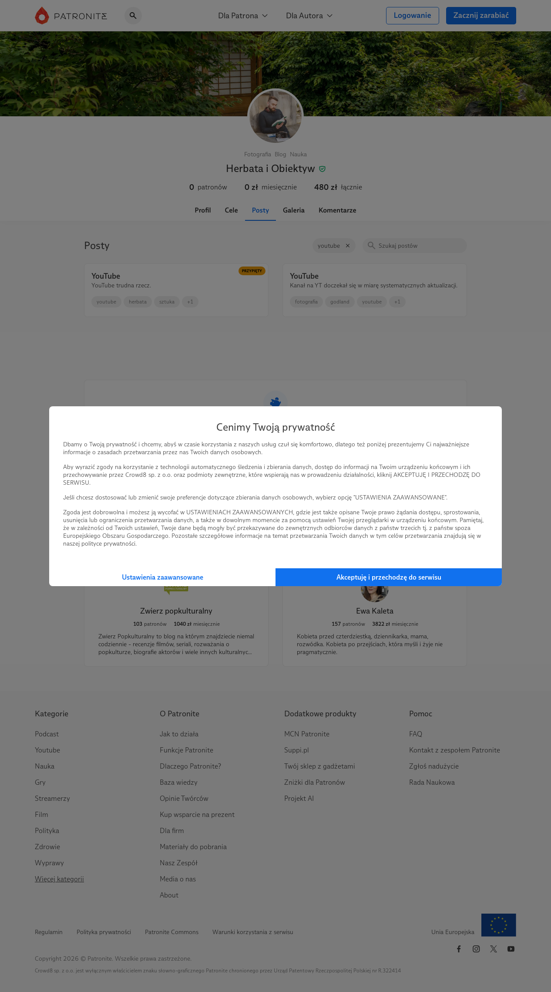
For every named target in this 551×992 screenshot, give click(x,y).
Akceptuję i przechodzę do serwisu (388, 577)
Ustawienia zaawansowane (162, 577)
